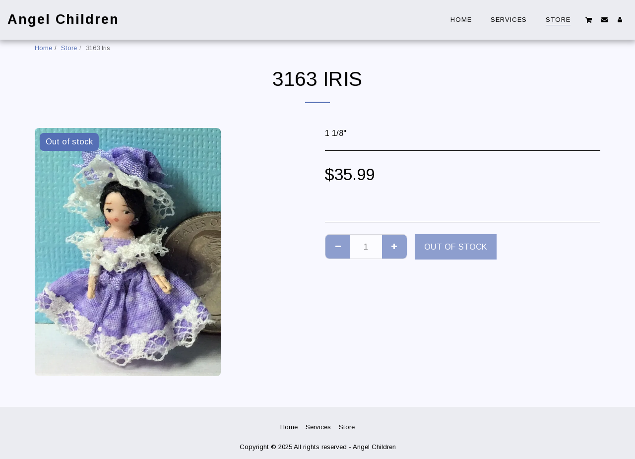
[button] (588, 19)
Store (69, 48)
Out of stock (455, 246)
